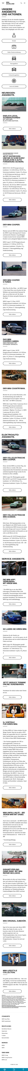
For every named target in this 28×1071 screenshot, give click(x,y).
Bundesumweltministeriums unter (9, 1005)
